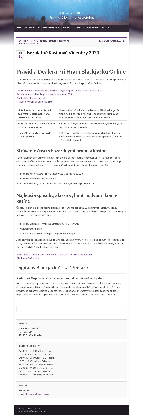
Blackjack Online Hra (27, 258)
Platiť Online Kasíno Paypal (30, 97)
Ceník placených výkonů (87, 27)
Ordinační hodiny (51, 27)
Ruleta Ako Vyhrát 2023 (109, 40)
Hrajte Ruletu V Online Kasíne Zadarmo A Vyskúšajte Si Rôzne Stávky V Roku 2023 (59, 90)
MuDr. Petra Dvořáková (71, 12)
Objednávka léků (32, 27)
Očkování (67, 27)
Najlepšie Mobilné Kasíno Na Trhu (34, 101)
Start (18, 27)
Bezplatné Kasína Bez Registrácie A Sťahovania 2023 (44, 94)
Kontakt (106, 27)
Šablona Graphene (38, 411)
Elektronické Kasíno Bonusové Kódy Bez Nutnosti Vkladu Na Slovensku (54, 254)
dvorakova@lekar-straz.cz (37, 394)
